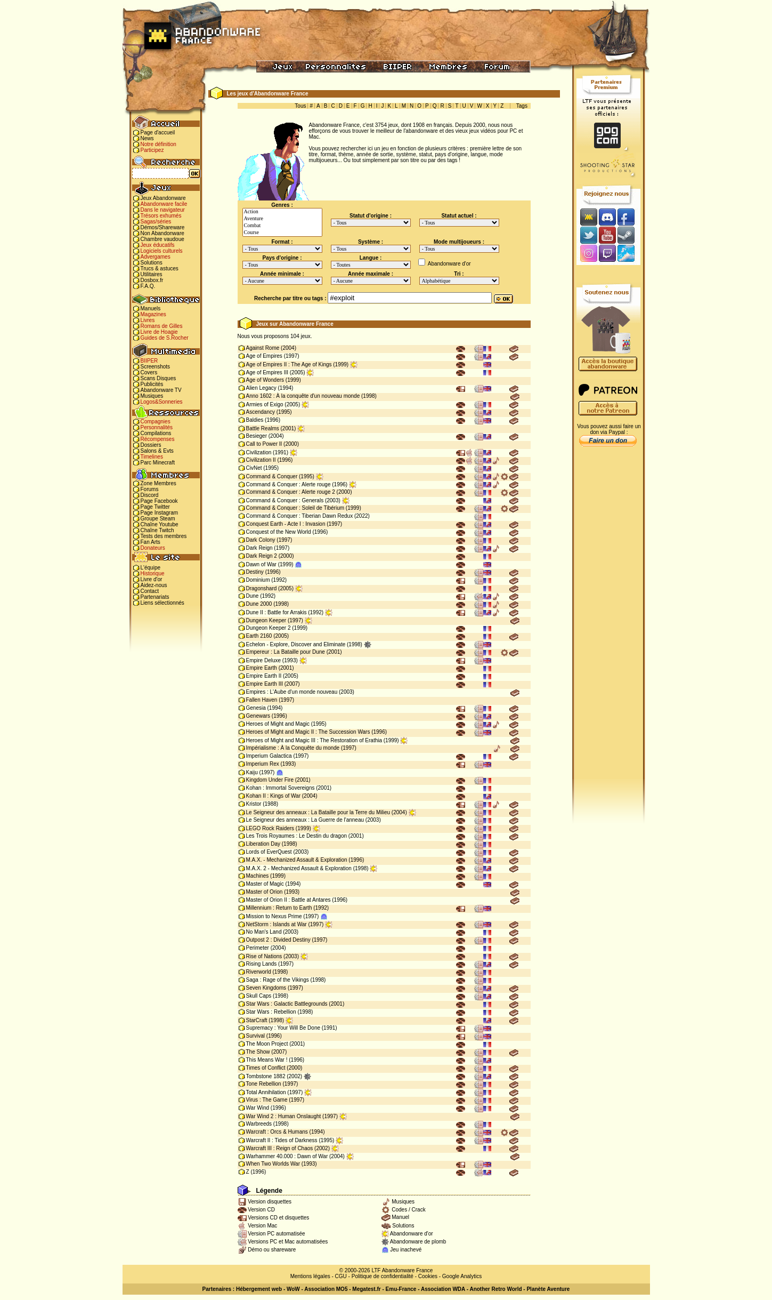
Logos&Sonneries (162, 402)
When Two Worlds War (273, 1164)
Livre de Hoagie (159, 332)
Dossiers (151, 445)
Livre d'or (151, 579)
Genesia (256, 708)
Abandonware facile (164, 204)
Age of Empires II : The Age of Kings (289, 364)
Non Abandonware (162, 233)
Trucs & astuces (159, 268)
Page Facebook (159, 501)
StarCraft (256, 1020)
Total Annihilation (266, 1092)
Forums (150, 489)
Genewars (258, 716)
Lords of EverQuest (269, 852)
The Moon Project (267, 1044)
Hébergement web (259, 1289)
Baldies (255, 420)
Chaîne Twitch (157, 530)
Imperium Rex (262, 764)
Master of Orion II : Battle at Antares (288, 900)
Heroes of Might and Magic (278, 724)
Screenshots (155, 367)
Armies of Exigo (264, 404)
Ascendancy (260, 412)
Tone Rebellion (263, 1084)
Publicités (152, 384)
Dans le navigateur (163, 210)
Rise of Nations (264, 956)
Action (282, 211)
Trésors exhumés (161, 216)
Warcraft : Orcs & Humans (277, 1132)
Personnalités (157, 427)
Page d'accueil (158, 132)
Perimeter (257, 948)
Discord (150, 495)
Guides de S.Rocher (165, 338)
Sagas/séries (156, 221)
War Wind (258, 1108)
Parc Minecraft (158, 463)
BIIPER (149, 361)
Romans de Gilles (162, 326)
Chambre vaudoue (162, 239)
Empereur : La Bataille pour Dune (285, 652)
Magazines (153, 314)
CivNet (254, 468)
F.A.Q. (148, 286)
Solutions (151, 263)
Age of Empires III (267, 372)
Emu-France (401, 1289)
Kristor (254, 804)
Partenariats (155, 597)
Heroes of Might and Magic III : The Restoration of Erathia (314, 740)
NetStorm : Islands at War (276, 924)
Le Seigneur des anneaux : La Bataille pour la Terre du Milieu (318, 812)
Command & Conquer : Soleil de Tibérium (295, 508)
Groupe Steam (158, 518)
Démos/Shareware (163, 227)
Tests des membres (164, 536)
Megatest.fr (366, 1289)
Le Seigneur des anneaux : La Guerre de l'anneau (305, 820)
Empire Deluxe (263, 660)
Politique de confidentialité (382, 1276)
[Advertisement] (608, 619)
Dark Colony (260, 540)
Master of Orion (264, 892)
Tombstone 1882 (266, 1076)
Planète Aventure (548, 1289)
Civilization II (261, 460)
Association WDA (443, 1289)
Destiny (255, 572)
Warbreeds (259, 1124)
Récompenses (158, 439)
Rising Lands (261, 964)
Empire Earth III (264, 684)
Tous (300, 106)
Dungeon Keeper (266, 620)
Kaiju (252, 772)
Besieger (256, 436)
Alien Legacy (261, 388)
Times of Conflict (266, 1068)
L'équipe (151, 568)
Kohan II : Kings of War (273, 796)
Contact (150, 591)
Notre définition (158, 144)
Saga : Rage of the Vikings (277, 980)
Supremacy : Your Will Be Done (283, 1028)
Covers (149, 372)
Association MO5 (325, 1289)
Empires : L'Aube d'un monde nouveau (292, 692)
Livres (148, 320)
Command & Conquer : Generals (285, 500)
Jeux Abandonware (163, 198)
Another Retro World (495, 1289)
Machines (257, 876)
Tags (521, 106)
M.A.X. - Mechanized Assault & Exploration (296, 860)
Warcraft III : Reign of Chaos (279, 1148)
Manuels (151, 308)
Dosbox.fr (152, 280)
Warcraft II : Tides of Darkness (282, 1140)
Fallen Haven (262, 700)
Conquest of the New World (278, 532)
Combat (282, 225)
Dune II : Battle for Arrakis (276, 612)
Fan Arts (150, 542)
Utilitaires (151, 274)
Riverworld (258, 972)
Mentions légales (310, 1276)
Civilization (259, 452)
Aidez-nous (154, 585)
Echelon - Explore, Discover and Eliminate (296, 644)
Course (282, 232)
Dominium (258, 580)
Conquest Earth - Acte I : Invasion (286, 524)
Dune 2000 (259, 604)
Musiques (152, 396)
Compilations (156, 433)
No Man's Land (264, 932)
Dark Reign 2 (261, 556)
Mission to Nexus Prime (274, 916)
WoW (293, 1289)
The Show (258, 1052)
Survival (255, 1036)
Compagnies (155, 421)
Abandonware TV (161, 390)
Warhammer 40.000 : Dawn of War (287, 1156)
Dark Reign (259, 548)
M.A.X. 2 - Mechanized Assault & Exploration (299, 868)
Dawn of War (261, 564)
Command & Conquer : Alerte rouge (288, 484)
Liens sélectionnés (162, 603)
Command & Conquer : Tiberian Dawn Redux (299, 516)
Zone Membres (158, 483)
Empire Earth (261, 668)
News (147, 138)
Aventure (282, 218)
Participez (152, 150)
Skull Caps (259, 996)
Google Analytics (462, 1276)
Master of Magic (265, 884)
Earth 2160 (259, 636)
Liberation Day (263, 844)
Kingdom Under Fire (270, 780)
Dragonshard (261, 588)
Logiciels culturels (162, 251)
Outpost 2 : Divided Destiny (278, 940)
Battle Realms (262, 428)
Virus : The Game (267, 1100)
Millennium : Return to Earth (279, 908)
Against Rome (263, 348)
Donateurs (153, 548)
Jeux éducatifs (158, 245)
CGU (341, 1276)
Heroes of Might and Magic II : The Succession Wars (308, 732)
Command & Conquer (272, 476)
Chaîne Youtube (159, 524)
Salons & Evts (157, 451)
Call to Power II (264, 444)
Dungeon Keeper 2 (268, 628)
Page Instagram (159, 513)
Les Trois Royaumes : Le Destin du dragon (296, 836)
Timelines (152, 457)
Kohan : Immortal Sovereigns (280, 788)
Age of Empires (264, 356)
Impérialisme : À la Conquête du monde (293, 748)
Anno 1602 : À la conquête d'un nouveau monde (303, 396)
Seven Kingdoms (266, 988)
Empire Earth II (264, 676)
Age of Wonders (265, 380)
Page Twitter (155, 507)
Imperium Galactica (269, 756)
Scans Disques (158, 378)
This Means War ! (267, 1060)
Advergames (155, 257)
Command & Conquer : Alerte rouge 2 (290, 492)
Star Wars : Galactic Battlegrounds (287, 1004)
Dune (252, 596)
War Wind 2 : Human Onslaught (283, 1116)
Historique (153, 573)
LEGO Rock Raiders (270, 828)
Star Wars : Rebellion (271, 1012)
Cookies (427, 1276)
